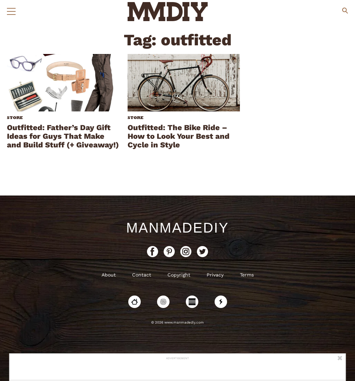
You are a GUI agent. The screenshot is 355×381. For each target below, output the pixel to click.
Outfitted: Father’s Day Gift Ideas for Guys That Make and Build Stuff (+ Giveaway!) (63, 136)
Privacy (215, 275)
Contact (141, 275)
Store (15, 117)
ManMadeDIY (177, 227)
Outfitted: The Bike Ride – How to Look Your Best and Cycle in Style (179, 136)
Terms (247, 275)
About (109, 275)
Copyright (178, 275)
